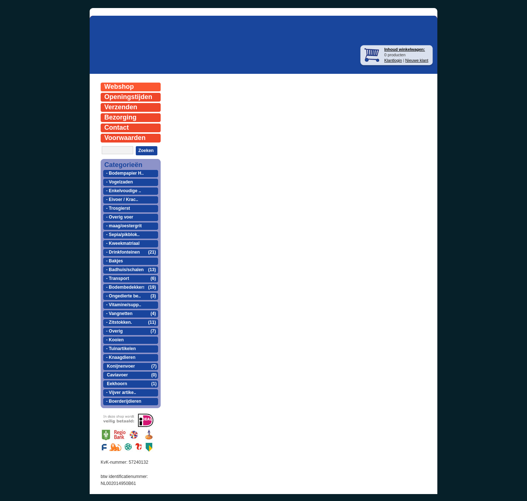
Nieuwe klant (416, 60)
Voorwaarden (125, 137)
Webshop (119, 86)
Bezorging (120, 117)
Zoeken (146, 150)
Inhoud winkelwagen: (404, 49)
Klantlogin (393, 60)
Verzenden (120, 107)
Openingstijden (128, 96)
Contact (116, 127)
